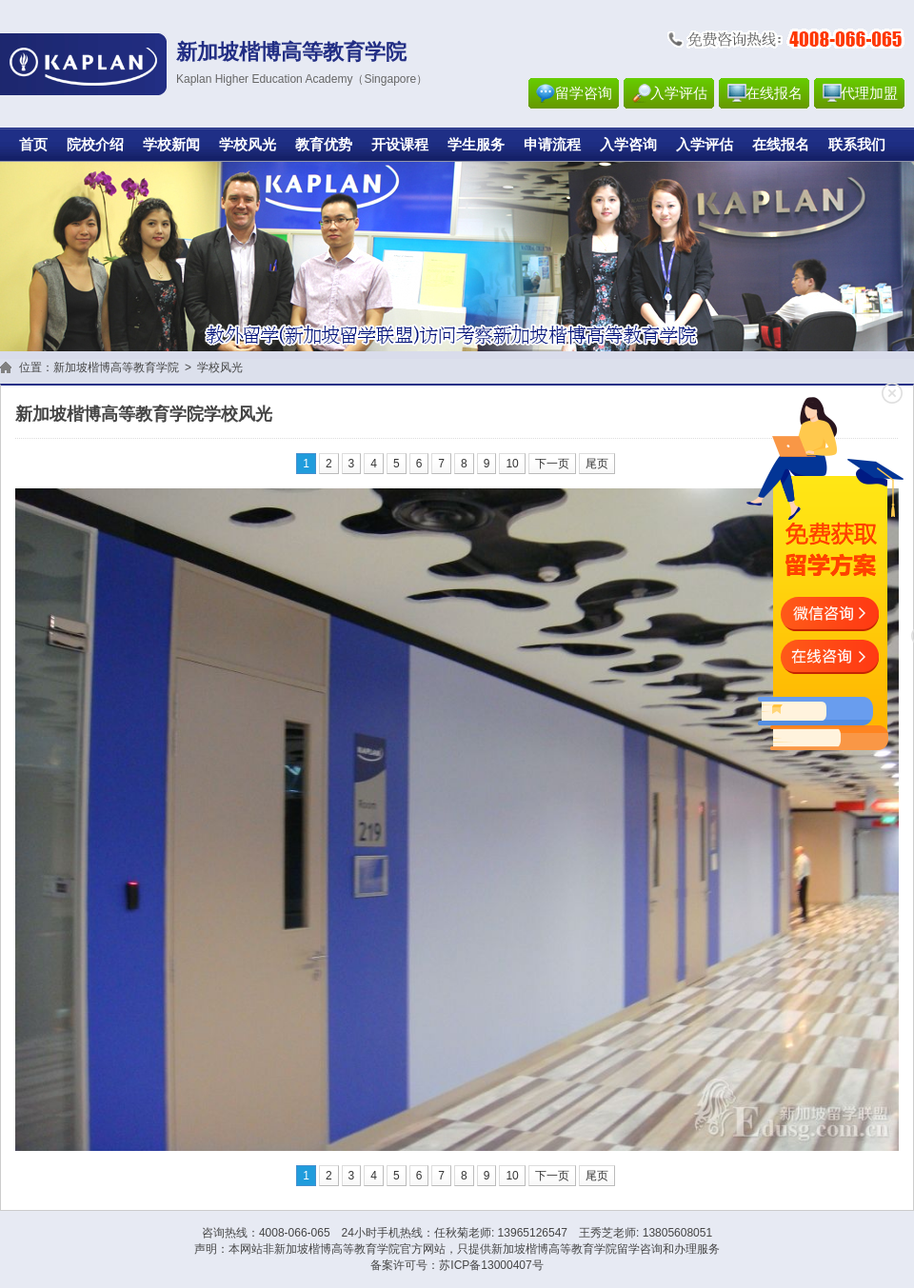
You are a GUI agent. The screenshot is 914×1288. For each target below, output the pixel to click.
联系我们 (856, 144)
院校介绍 (95, 144)
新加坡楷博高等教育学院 (116, 367)
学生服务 (476, 144)
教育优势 (323, 144)
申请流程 (552, 144)
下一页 (552, 463)
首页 (33, 144)
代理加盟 (869, 93)
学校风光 (247, 144)
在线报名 (774, 93)
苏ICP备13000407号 (491, 1265)
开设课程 (399, 144)
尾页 (597, 463)
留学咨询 (583, 93)
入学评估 (678, 93)
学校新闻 (171, 144)
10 (512, 463)
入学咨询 (628, 144)
